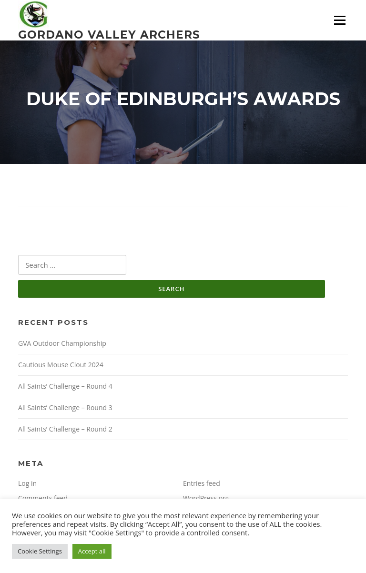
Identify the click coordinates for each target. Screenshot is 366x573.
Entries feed (201, 483)
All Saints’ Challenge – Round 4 (65, 386)
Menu (339, 20)
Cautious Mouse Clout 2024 (60, 364)
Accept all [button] (92, 551)
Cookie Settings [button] (40, 551)
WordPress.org (206, 498)
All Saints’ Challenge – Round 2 (65, 428)
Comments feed (43, 498)
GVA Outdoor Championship (62, 343)
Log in (27, 483)
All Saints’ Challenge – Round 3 (65, 407)
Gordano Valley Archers (109, 34)
